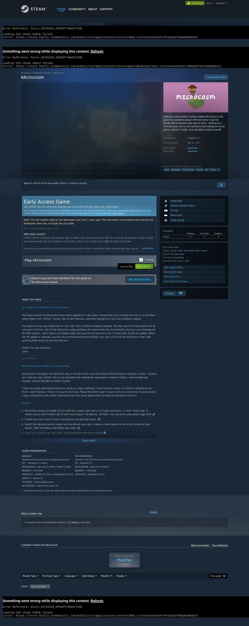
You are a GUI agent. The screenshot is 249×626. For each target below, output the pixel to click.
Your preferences (220, 549)
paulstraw (192, 152)
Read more (148, 253)
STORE (61, 9)
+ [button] (218, 174)
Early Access (188, 174)
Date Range (88, 580)
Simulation (175, 174)
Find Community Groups (175, 285)
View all (153, 516)
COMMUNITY (77, 9)
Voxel (213, 174)
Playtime (105, 580)
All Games (26, 77)
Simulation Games (42, 77)
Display (120, 580)
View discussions (172, 280)
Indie (167, 174)
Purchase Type (50, 580)
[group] (124, 591)
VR (206, 174)
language (220, 3)
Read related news (173, 276)
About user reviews (200, 549)
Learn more (118, 217)
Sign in (27, 187)
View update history (173, 271)
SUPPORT (106, 9)
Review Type (29, 580)
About (92, 9)
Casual (200, 174)
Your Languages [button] (38, 590)
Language (70, 580)
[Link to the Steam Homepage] (36, 11)
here (74, 526)
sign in (209, 3)
